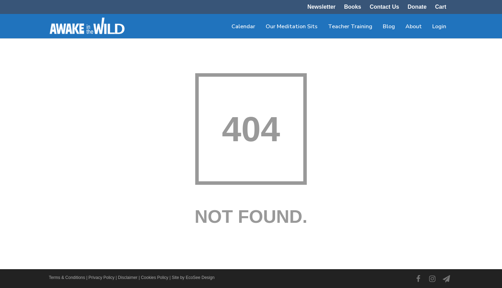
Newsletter (321, 7)
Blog (389, 26)
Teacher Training (350, 26)
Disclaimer (127, 277)
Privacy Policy (102, 277)
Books (352, 7)
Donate (417, 7)
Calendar (243, 26)
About (413, 26)
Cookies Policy (154, 277)
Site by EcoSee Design (193, 277)
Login (439, 26)
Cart (440, 7)
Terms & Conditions (67, 277)
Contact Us (384, 7)
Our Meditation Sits (292, 26)
